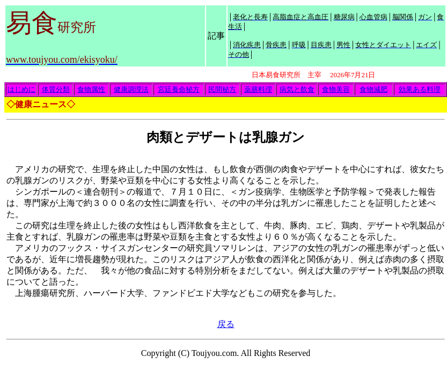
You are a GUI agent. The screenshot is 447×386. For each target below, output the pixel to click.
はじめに (21, 89)
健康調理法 (131, 89)
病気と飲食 (297, 89)
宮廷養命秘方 (179, 89)
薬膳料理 (258, 89)
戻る (226, 324)
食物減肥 (373, 89)
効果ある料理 (420, 89)
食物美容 (336, 89)
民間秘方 (222, 89)
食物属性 (91, 89)
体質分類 (56, 89)
